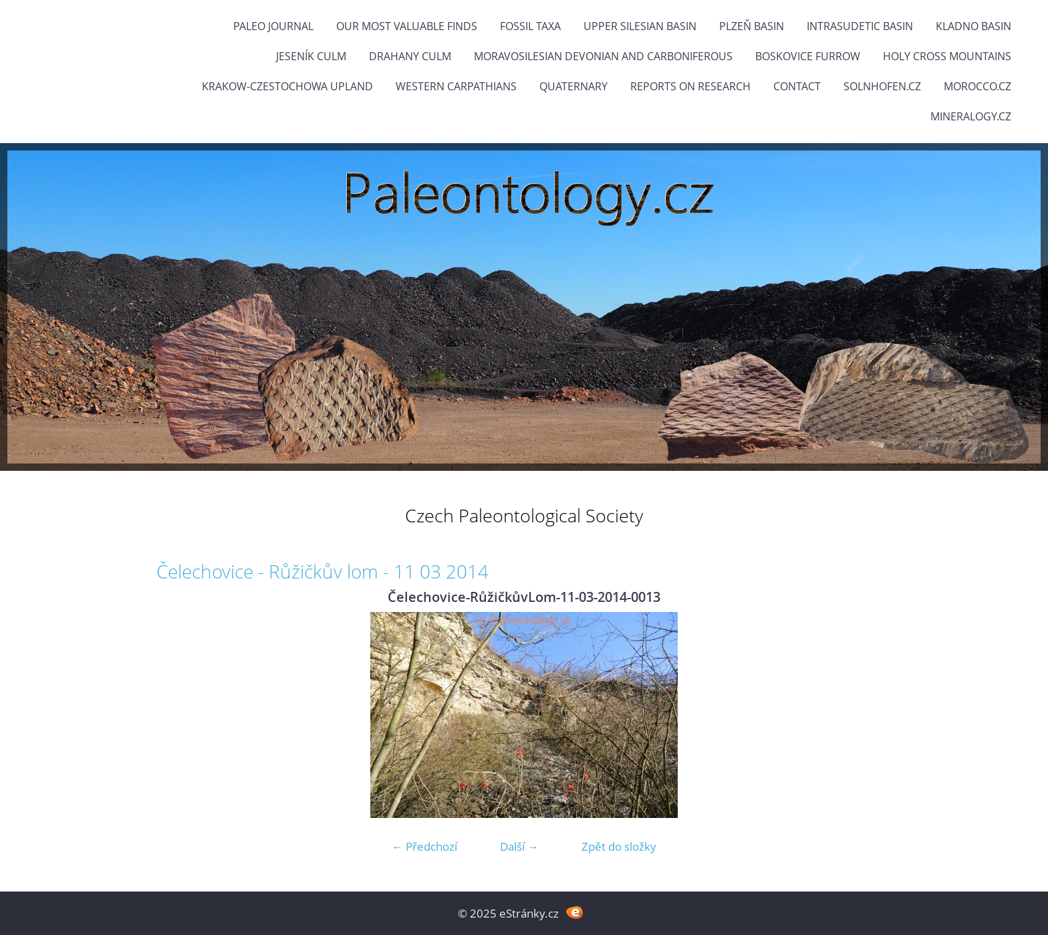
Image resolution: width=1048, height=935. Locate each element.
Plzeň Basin (751, 26)
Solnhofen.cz (882, 86)
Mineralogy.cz (970, 116)
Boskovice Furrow (807, 56)
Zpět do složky (618, 846)
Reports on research (690, 86)
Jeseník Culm (311, 56)
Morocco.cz (977, 86)
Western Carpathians (456, 86)
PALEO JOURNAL (273, 26)
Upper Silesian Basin (639, 26)
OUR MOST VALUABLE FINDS (406, 26)
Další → (519, 846)
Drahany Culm (410, 56)
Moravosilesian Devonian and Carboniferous (603, 56)
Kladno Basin (973, 26)
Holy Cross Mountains (947, 56)
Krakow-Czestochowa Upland (287, 86)
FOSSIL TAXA (530, 26)
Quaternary (573, 86)
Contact (797, 86)
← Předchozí (424, 846)
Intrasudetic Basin (860, 26)
